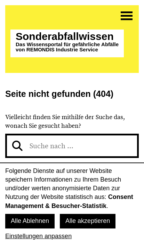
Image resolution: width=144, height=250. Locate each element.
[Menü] (126, 15)
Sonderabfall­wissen (67, 41)
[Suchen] (17, 146)
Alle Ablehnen (30, 220)
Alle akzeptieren (87, 220)
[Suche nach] (72, 146)
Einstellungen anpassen (38, 236)
